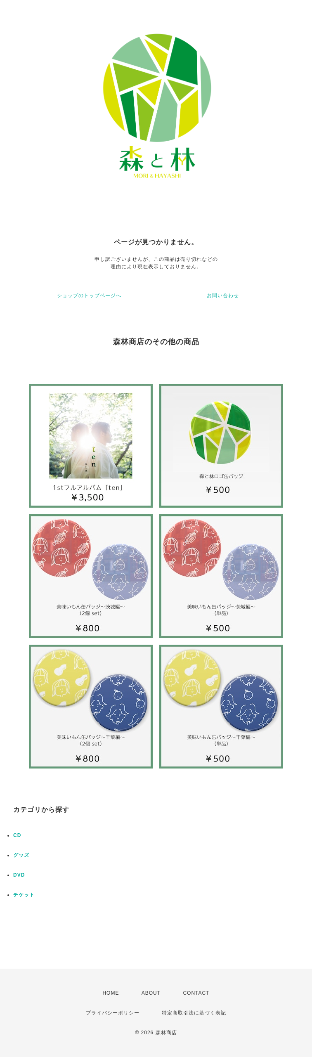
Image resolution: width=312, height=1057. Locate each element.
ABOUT (151, 993)
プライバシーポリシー (112, 1013)
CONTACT (196, 993)
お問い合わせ (223, 295)
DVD (19, 875)
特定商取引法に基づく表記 (194, 1013)
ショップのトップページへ (89, 295)
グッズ (21, 855)
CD (17, 835)
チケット (24, 895)
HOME (110, 993)
